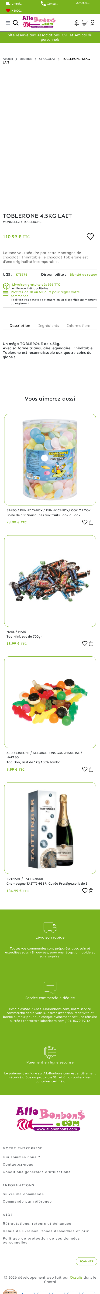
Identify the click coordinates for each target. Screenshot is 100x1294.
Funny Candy (31, 510)
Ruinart (14, 878)
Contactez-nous (18, 1164)
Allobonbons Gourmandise (57, 753)
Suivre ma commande (23, 1194)
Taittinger (33, 878)
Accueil (8, 58)
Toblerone (32, 222)
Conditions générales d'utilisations (37, 1172)
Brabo (12, 510)
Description (20, 325)
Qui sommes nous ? (21, 1157)
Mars (11, 631)
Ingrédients (48, 325)
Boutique (26, 58)
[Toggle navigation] (8, 22)
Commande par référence (27, 1201)
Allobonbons (18, 753)
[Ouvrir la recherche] (15, 23)
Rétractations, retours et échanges (37, 1223)
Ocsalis (76, 1277)
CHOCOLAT (47, 58)
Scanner (86, 1261)
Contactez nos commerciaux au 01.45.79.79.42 (53, 3)
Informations (78, 325)
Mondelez (12, 222)
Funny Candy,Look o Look (68, 510)
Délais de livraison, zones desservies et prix (46, 1231)
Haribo (13, 757)
